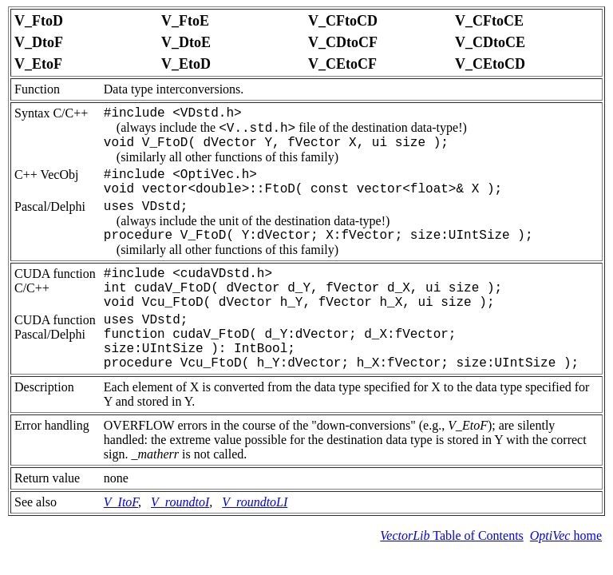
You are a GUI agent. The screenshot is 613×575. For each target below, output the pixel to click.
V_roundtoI (180, 502)
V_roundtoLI (254, 502)
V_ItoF (121, 502)
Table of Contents (451, 535)
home (566, 535)
